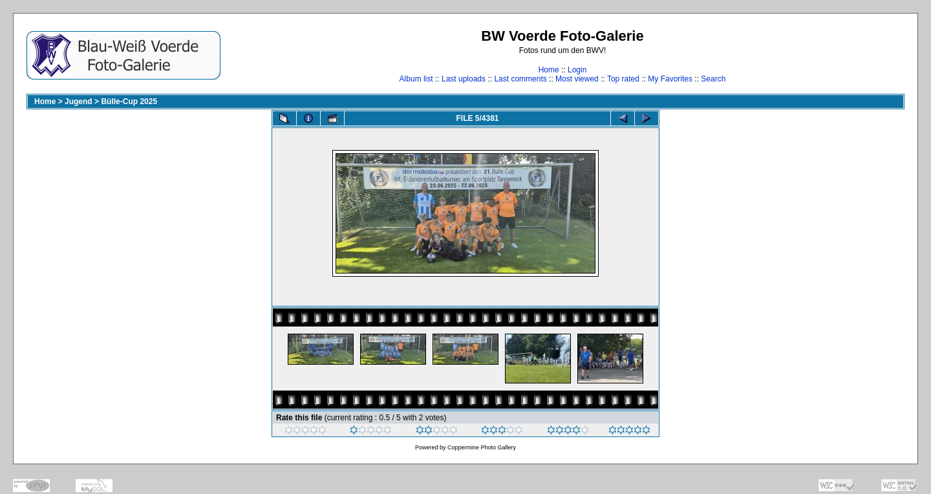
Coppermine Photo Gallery (481, 447)
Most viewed (577, 78)
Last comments (520, 78)
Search (713, 78)
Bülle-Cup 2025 (129, 101)
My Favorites (670, 78)
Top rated (623, 78)
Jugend (78, 101)
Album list (416, 78)
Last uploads (464, 78)
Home (549, 69)
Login (577, 69)
